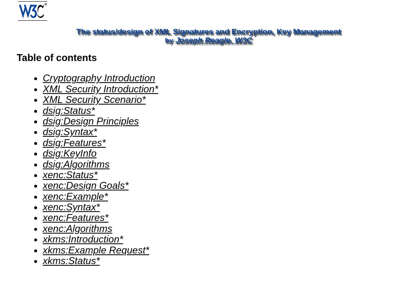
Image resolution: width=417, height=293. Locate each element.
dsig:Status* (69, 110)
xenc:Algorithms (77, 228)
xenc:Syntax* (71, 206)
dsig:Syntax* (70, 131)
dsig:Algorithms (76, 164)
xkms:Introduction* (83, 239)
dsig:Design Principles (91, 121)
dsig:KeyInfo (70, 153)
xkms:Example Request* (96, 250)
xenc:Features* (75, 217)
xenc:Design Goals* (86, 185)
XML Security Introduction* (100, 88)
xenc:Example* (75, 196)
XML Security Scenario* (94, 99)
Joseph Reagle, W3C (213, 40)
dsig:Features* (74, 142)
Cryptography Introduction (99, 77)
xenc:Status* (70, 174)
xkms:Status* (71, 260)
